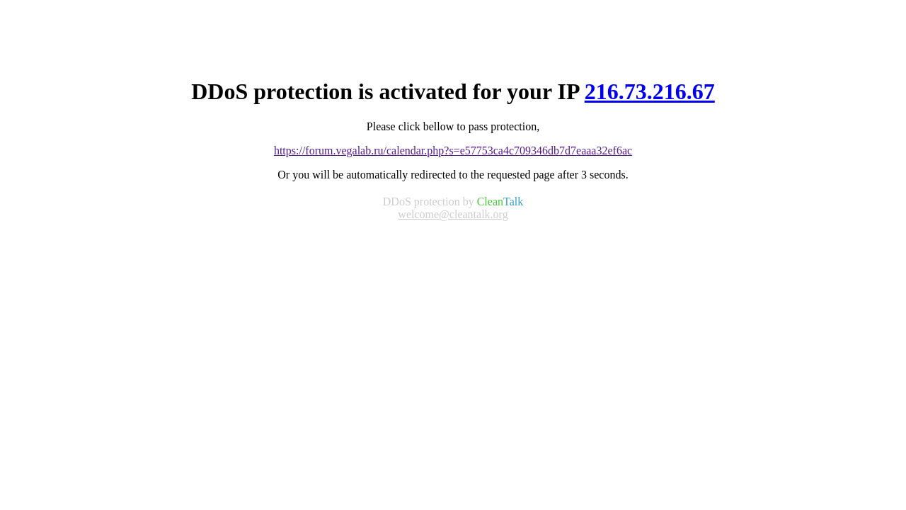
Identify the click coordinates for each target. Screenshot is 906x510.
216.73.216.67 (650, 91)
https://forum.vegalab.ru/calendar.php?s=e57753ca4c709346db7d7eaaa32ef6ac (453, 150)
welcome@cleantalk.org (453, 214)
